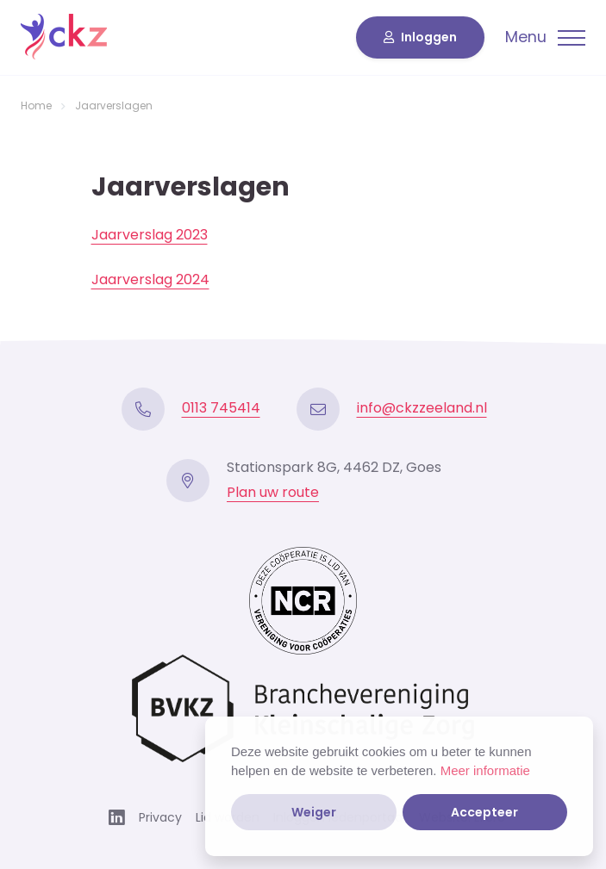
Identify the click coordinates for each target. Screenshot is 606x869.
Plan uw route (273, 492)
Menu (526, 38)
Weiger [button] (313, 812)
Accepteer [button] (484, 812)
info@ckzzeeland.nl (422, 408)
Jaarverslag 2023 (149, 235)
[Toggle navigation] (545, 38)
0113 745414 (221, 408)
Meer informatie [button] (485, 770)
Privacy (160, 817)
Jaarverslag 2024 (150, 279)
